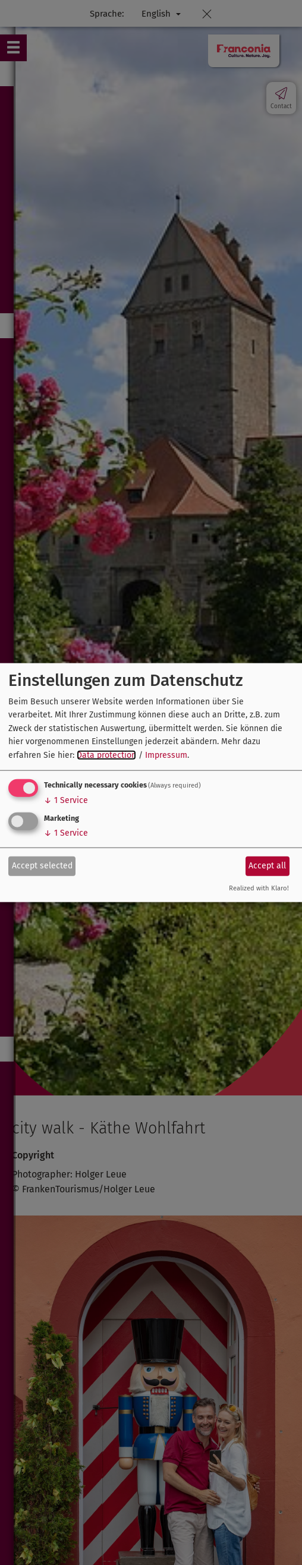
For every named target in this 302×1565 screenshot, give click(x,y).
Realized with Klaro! (259, 888)
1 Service (66, 800)
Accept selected (42, 866)
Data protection (106, 755)
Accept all (267, 866)
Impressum (166, 755)
